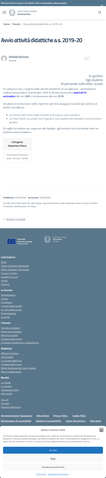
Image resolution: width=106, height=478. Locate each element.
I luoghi (4, 298)
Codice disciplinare (75, 421)
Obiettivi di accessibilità (48, 421)
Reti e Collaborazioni (11, 372)
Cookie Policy (41, 474)
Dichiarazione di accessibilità (16, 421)
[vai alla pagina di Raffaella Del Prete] (19, 57)
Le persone (6, 302)
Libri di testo (7, 357)
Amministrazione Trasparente (16, 415)
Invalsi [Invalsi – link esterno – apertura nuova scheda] (4, 280)
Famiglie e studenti (10, 328)
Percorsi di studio (9, 335)
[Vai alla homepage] (12, 12)
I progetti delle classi (11, 364)
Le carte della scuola (11, 309)
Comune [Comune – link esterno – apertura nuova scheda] (5, 284)
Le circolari (6, 386)
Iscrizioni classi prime (11, 339)
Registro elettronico (11, 407)
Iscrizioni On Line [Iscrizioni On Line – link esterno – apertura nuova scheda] (9, 277)
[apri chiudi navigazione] (4, 13)
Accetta (53, 450)
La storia (5, 317)
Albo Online (43, 415)
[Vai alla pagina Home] (6, 24)
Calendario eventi (10, 390)
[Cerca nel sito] (99, 13)
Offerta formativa (10, 353)
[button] (101, 429)
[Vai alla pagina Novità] (16, 24)
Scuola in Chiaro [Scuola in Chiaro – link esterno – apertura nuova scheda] (9, 273)
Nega (53, 458)
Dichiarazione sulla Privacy (58, 474)
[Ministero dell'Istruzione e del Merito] (18, 3)
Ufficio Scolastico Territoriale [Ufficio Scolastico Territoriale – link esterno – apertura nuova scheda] (15, 269)
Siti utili (4, 400)
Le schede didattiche (11, 360)
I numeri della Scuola (11, 306)
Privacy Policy (60, 415)
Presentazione (8, 295)
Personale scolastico (11, 331)
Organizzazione (8, 313)
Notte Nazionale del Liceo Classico (18, 368)
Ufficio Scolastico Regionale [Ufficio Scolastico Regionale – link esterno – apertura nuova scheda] (15, 266)
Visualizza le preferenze (53, 467)
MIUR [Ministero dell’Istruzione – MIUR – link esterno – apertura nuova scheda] (4, 262)
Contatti (5, 403)
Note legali (95, 421)
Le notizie (6, 382)
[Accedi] (102, 6)
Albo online (6, 393)
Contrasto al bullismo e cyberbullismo (20, 342)
